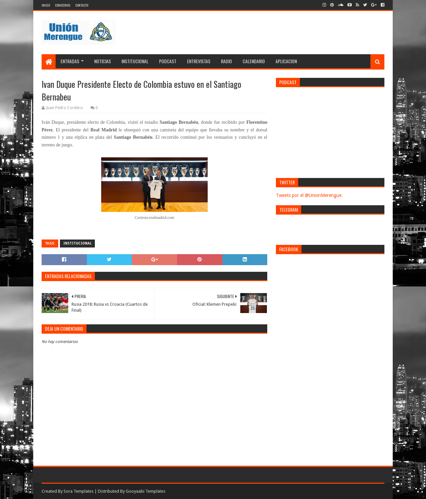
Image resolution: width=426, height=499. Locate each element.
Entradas (70, 61)
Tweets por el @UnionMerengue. (309, 195)
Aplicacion (286, 61)
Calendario (254, 61)
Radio (226, 61)
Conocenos (62, 5)
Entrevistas (198, 61)
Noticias (102, 61)
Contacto (81, 5)
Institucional (134, 61)
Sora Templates (79, 491)
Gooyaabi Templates (145, 491)
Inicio (46, 5)
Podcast (167, 61)
